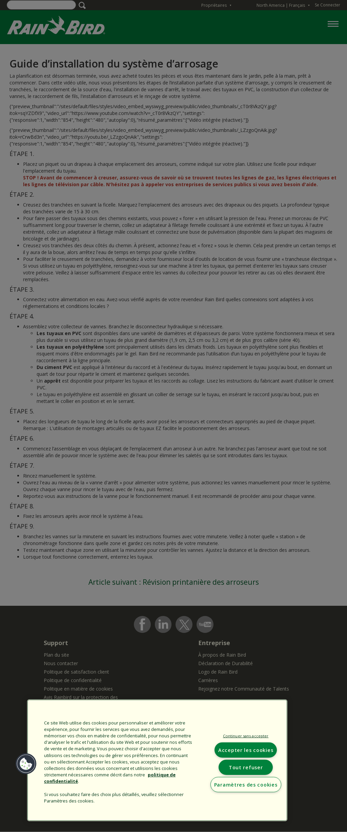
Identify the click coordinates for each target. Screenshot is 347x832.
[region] (157, 760)
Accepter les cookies (245, 750)
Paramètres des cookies (246, 784)
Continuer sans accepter (246, 735)
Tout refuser (246, 767)
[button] (26, 764)
